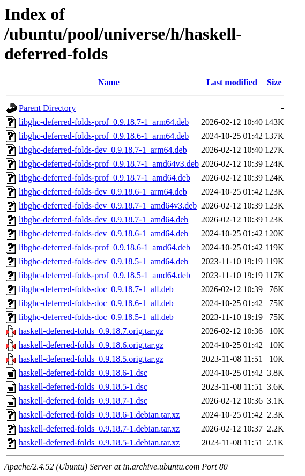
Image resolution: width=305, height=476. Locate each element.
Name (109, 82)
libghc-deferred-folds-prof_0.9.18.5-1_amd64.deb (104, 275)
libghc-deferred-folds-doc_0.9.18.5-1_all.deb (96, 317)
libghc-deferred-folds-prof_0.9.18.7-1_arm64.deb (104, 122)
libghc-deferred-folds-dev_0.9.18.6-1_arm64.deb (103, 191)
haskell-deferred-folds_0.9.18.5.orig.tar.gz (91, 358)
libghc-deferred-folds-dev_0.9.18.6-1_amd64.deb (103, 233)
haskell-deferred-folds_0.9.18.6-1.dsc (83, 372)
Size (274, 82)
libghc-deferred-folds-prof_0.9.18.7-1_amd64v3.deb (109, 163)
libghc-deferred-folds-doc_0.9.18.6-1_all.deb (96, 303)
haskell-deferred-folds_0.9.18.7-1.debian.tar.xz (99, 428)
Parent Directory (47, 108)
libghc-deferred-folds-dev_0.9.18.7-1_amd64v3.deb (108, 205)
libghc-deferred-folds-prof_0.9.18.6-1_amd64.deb (104, 247)
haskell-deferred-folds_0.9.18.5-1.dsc (83, 386)
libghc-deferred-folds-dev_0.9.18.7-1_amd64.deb (103, 219)
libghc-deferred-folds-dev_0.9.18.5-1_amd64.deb (103, 261)
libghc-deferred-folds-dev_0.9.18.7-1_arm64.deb (103, 149)
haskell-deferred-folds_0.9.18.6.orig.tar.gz (91, 344)
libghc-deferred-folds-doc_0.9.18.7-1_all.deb (96, 289)
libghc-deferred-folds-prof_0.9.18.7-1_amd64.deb (104, 177)
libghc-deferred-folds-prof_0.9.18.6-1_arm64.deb (104, 135)
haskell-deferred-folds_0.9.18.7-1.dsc (83, 400)
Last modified (231, 82)
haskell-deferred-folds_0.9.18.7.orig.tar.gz (91, 331)
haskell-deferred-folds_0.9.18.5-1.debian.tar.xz (99, 442)
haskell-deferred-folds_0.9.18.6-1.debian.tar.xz (99, 414)
